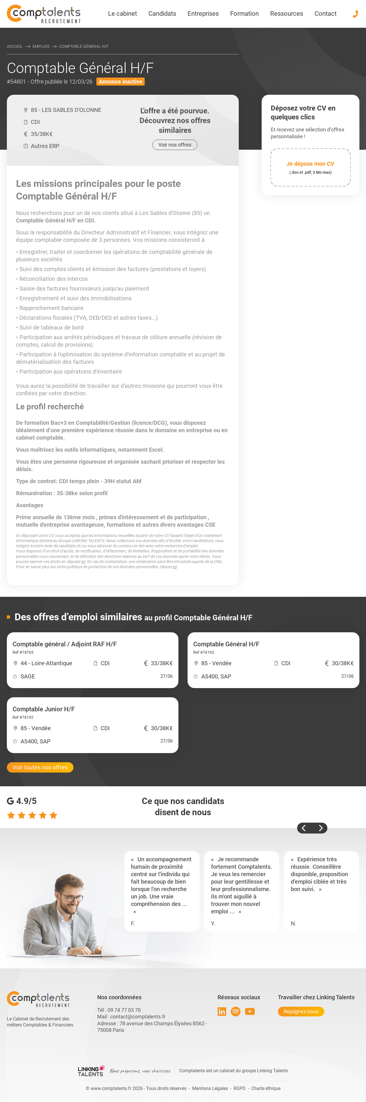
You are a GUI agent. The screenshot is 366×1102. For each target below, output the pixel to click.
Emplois (41, 46)
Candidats (162, 13)
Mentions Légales (210, 1088)
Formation (244, 13)
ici (83, 561)
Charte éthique (266, 1088)
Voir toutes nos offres (40, 767)
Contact (326, 13)
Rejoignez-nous (301, 1011)
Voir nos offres (174, 145)
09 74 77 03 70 (124, 1010)
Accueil (15, 46)
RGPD (240, 1088)
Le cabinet (122, 13)
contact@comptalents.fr (138, 1017)
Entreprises (203, 13)
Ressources (286, 13)
